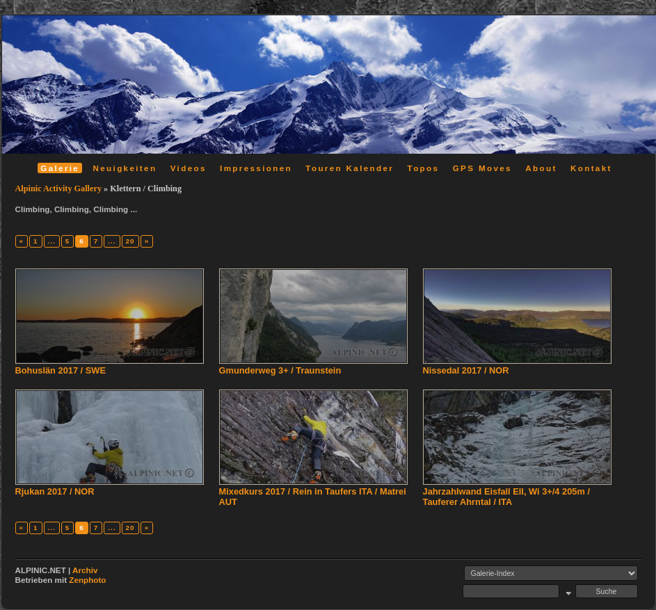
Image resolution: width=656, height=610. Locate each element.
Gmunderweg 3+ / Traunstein (280, 370)
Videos (188, 167)
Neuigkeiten (125, 167)
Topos (424, 167)
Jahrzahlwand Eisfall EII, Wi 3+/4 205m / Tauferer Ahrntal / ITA (507, 496)
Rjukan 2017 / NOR (55, 491)
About (541, 167)
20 (130, 241)
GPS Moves (482, 167)
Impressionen (256, 167)
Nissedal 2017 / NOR (466, 370)
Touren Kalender (349, 167)
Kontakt (591, 167)
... (52, 241)
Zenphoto (87, 579)
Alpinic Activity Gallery (58, 188)
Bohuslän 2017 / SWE (60, 370)
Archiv (84, 570)
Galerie (59, 167)
